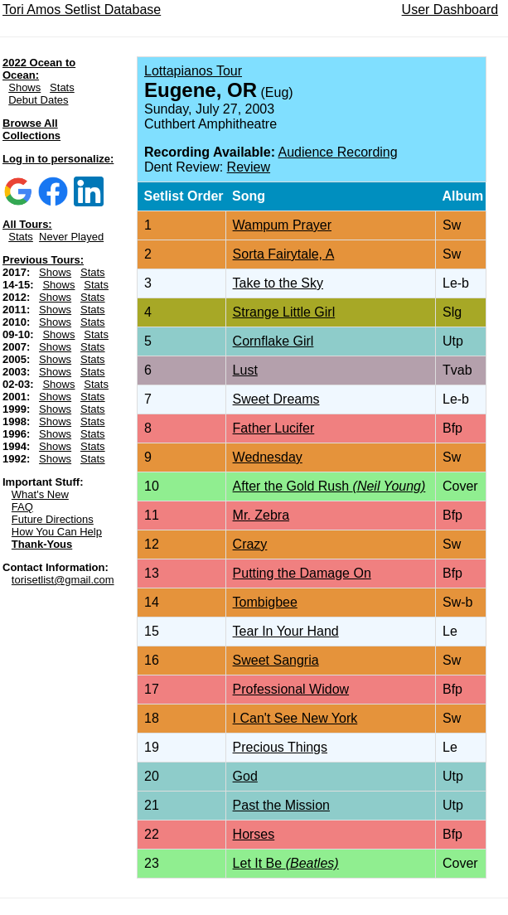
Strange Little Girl (284, 312)
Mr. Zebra (261, 515)
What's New (40, 494)
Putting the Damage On (302, 573)
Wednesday (267, 457)
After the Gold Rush (329, 486)
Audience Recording (338, 152)
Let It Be (286, 863)
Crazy (250, 544)
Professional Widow (291, 689)
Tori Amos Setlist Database (81, 9)
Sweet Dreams (276, 399)
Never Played (71, 236)
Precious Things (280, 747)
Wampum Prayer (282, 225)
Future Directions (53, 519)
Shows (24, 87)
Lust (245, 370)
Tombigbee (265, 602)
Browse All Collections (31, 129)
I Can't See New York (295, 718)
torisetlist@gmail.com (63, 580)
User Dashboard (450, 9)
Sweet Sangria (276, 660)
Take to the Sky (278, 283)
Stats (62, 87)
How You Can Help (57, 531)
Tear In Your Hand (286, 631)
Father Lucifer (274, 428)
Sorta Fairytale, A (284, 254)
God (245, 776)
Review (248, 167)
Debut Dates (38, 100)
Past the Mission (281, 805)
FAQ (22, 507)
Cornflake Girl (273, 341)
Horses (254, 834)
